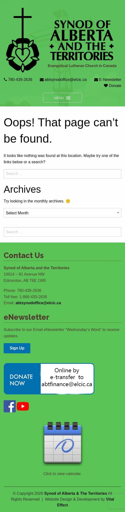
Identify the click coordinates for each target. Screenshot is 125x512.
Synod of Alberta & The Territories (75, 493)
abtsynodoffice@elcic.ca (66, 80)
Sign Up (17, 348)
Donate (115, 86)
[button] (59, 97)
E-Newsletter (110, 80)
